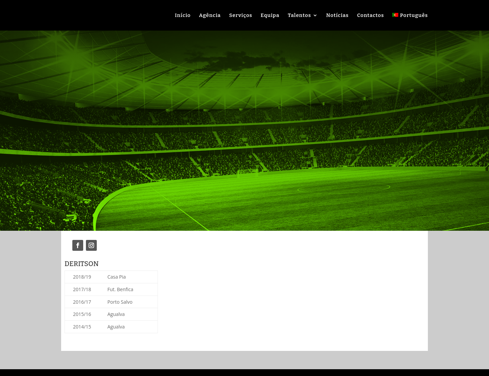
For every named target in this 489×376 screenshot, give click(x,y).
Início (183, 15)
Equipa (270, 15)
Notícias (337, 15)
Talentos (299, 15)
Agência (210, 15)
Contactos (370, 15)
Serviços (240, 15)
